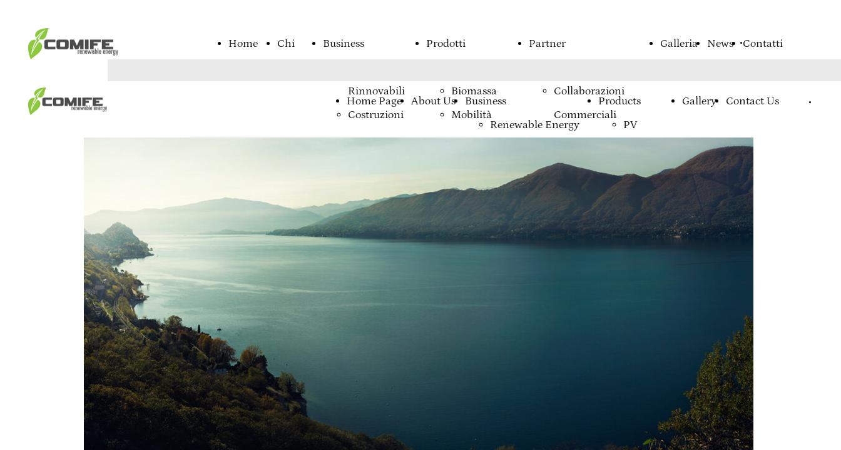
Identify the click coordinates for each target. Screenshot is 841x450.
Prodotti (446, 44)
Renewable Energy (534, 125)
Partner (547, 44)
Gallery (699, 101)
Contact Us (752, 101)
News (720, 44)
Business (343, 44)
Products (619, 101)
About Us (433, 101)
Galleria (679, 44)
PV (630, 125)
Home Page (374, 101)
